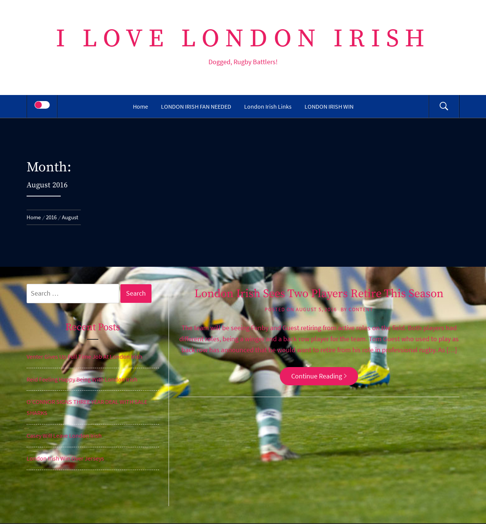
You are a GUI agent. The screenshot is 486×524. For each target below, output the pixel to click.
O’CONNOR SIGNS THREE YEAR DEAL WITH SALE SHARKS (87, 407)
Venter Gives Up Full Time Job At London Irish (84, 356)
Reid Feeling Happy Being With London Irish (82, 379)
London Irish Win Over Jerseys (65, 458)
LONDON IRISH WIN (329, 106)
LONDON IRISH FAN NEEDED (196, 106)
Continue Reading (319, 376)
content (361, 309)
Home (140, 106)
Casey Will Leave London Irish (64, 435)
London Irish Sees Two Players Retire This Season (318, 294)
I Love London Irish (243, 39)
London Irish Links (268, 106)
